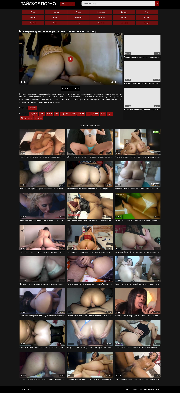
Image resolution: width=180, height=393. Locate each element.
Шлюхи (124, 12)
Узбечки (147, 17)
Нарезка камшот (68, 114)
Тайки (33, 12)
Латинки (55, 23)
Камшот (81, 114)
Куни (110, 114)
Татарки (147, 23)
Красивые (101, 12)
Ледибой (33, 114)
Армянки (101, 23)
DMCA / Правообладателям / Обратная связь (142, 390)
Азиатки (33, 17)
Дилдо (95, 114)
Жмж (103, 114)
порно (38, 4)
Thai (56, 114)
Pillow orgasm (26, 118)
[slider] (58, 82)
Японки (55, 17)
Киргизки (124, 23)
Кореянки (78, 17)
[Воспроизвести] (22, 82)
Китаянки (101, 17)
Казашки (124, 17)
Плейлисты (67, 4)
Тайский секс (26, 390)
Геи (88, 114)
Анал (147, 12)
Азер (78, 23)
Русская (38, 118)
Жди (42, 114)
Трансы (78, 12)
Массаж (56, 12)
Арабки (33, 23)
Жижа (49, 114)
